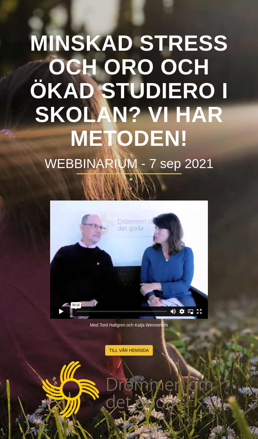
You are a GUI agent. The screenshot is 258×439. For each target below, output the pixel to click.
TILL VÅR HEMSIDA (129, 350)
